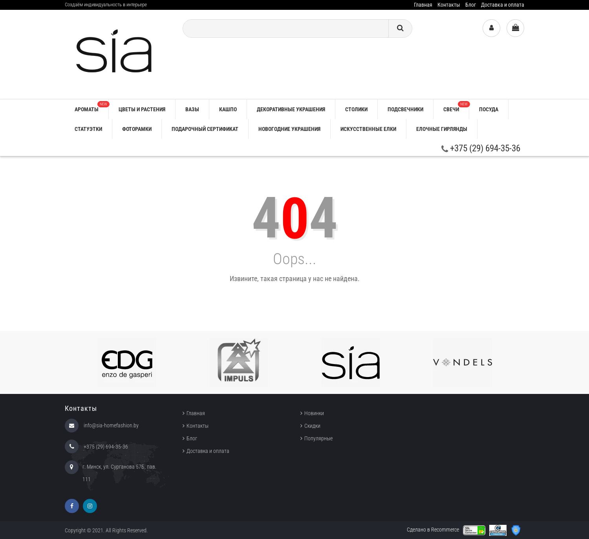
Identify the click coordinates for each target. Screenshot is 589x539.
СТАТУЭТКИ (88, 129)
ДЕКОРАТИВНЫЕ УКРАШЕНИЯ (291, 109)
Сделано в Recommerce (433, 529)
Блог (470, 5)
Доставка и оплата (502, 5)
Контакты (448, 5)
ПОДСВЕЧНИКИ (405, 109)
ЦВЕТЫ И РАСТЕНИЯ (142, 109)
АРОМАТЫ (91, 106)
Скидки (312, 426)
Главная (423, 5)
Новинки (314, 413)
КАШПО (228, 109)
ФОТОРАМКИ (137, 129)
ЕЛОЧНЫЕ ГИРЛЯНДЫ (441, 129)
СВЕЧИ (456, 106)
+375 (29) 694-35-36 (480, 148)
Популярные (318, 438)
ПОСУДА (488, 109)
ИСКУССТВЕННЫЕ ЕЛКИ (368, 129)
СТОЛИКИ (356, 109)
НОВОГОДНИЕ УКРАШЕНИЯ (289, 129)
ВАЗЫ (192, 109)
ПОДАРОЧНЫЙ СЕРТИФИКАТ (205, 129)
